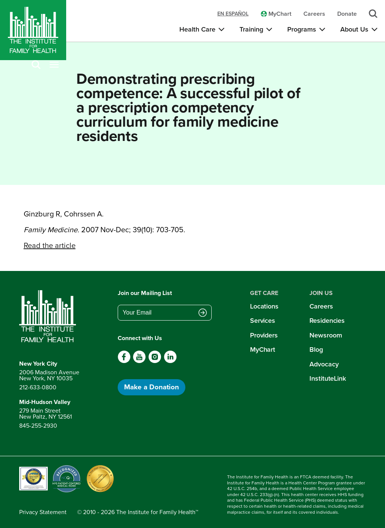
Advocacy (323, 364)
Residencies (327, 320)
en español (233, 14)
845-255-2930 (38, 425)
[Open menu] (54, 65)
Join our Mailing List (145, 293)
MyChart (262, 349)
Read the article (50, 245)
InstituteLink (327, 378)
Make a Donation (151, 386)
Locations (264, 306)
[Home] (33, 30)
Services (262, 320)
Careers (321, 306)
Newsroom (325, 335)
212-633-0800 (37, 387)
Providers (264, 335)
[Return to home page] (49, 316)
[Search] (36, 65)
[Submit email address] (202, 313)
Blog (316, 349)
